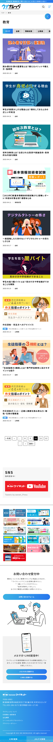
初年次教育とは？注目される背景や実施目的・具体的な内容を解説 (26, 153)
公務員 (40, 31)
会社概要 (6, 717)
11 (41, 438)
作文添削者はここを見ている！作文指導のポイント (25, 329)
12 (46, 438)
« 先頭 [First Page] (8, 438)
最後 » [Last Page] (31, 443)
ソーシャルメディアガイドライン (13, 720)
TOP (2, 13)
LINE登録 (13, 739)
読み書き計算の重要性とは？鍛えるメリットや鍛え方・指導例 (26, 67)
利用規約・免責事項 (9, 715)
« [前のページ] (14, 438)
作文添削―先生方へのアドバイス (18, 324)
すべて (7, 31)
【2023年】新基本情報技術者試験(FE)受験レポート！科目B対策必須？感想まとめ (26, 196)
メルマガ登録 (39, 739)
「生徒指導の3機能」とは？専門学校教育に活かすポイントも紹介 (26, 369)
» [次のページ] (25, 443)
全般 (17, 31)
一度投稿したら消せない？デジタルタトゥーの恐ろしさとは (26, 240)
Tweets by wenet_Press (16, 494)
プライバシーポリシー (10, 723)
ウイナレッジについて (10, 712)
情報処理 (28, 31)
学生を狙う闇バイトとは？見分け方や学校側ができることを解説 (26, 283)
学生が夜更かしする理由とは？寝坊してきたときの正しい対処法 (25, 110)
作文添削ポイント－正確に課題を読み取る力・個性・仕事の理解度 (25, 412)
